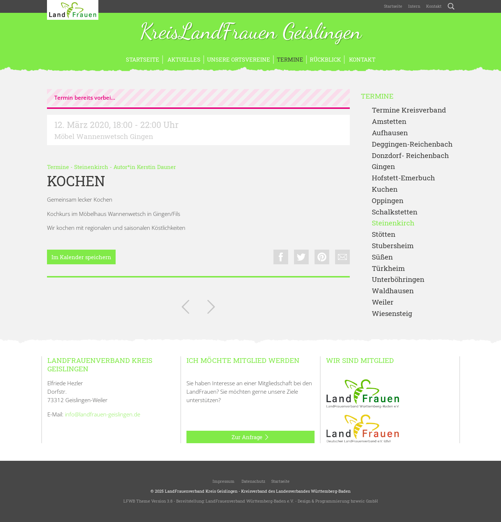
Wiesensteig (392, 313)
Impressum (223, 481)
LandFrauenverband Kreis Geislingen (201, 491)
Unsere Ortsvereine (238, 59)
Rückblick (325, 59)
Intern (414, 6)
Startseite (393, 6)
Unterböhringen (398, 279)
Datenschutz (252, 481)
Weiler (382, 302)
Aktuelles (183, 59)
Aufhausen (390, 133)
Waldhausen (393, 291)
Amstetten (389, 121)
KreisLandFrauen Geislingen (251, 32)
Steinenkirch (91, 166)
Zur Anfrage (250, 437)
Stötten (383, 234)
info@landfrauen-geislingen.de (102, 414)
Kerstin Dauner (156, 166)
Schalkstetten (394, 212)
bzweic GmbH (364, 501)
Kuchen (384, 189)
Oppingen (387, 200)
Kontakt (434, 6)
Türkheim (388, 268)
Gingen (383, 166)
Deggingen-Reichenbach (412, 144)
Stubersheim (393, 246)
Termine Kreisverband (409, 110)
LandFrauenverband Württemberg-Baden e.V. (250, 501)
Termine (290, 59)
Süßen (382, 257)
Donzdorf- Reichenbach (410, 155)
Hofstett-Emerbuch (403, 178)
